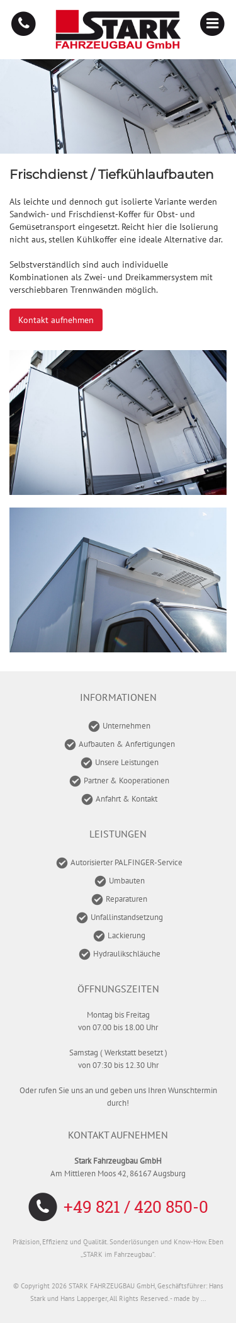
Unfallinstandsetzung (127, 917)
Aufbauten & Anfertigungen (127, 744)
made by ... (190, 1298)
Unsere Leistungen (127, 762)
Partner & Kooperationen (126, 780)
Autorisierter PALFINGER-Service (126, 862)
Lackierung (126, 935)
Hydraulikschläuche (126, 953)
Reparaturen (126, 899)
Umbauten (127, 880)
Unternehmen (126, 725)
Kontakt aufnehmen (56, 320)
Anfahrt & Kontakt (126, 798)
